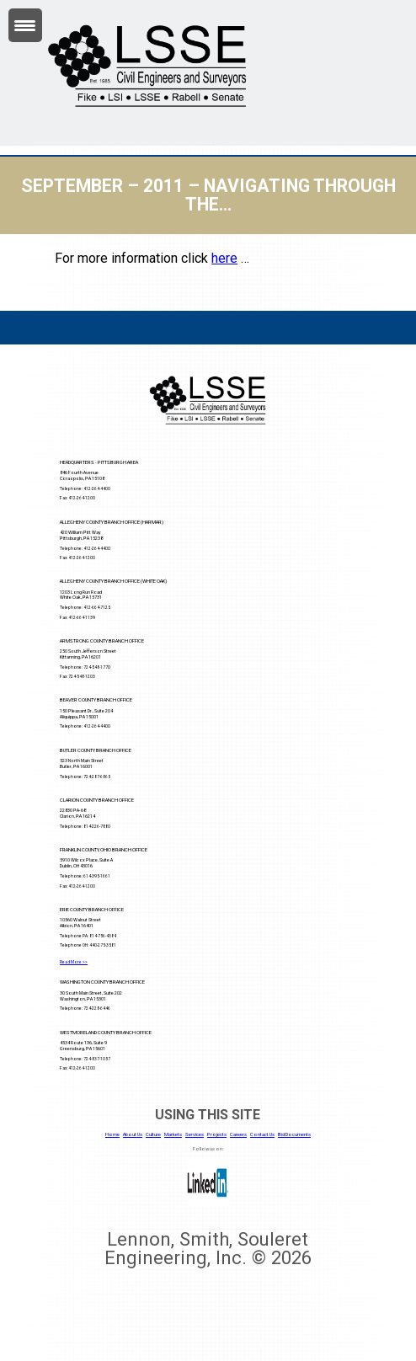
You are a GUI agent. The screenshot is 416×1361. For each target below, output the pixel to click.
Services (194, 1134)
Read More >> (74, 961)
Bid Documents (294, 1134)
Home (112, 1134)
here (224, 258)
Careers (238, 1134)
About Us (132, 1134)
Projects (217, 1134)
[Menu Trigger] (25, 25)
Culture (153, 1134)
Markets (173, 1134)
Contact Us (262, 1134)
